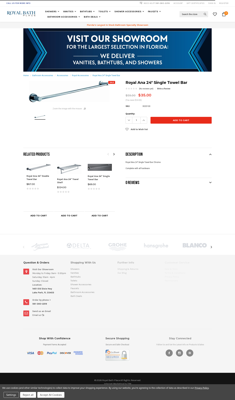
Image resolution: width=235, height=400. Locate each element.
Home (26, 75)
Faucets (153, 11)
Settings (11, 395)
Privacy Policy (202, 387)
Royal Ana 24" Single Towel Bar (106, 75)
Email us (38, 315)
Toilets (103, 11)
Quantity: (130, 113)
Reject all (28, 395)
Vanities (68, 11)
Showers (51, 11)
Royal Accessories (80, 75)
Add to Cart (38, 215)
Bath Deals (91, 16)
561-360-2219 (39, 303)
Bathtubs (86, 11)
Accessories (62, 75)
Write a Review (163, 89)
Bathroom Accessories (62, 16)
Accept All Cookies (51, 395)
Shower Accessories (127, 11)
